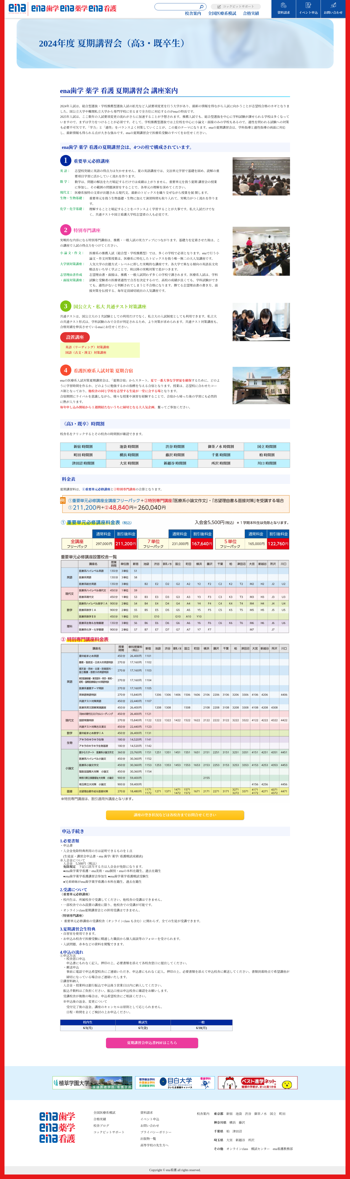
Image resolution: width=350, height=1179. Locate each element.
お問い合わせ (333, 12)
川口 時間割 (267, 463)
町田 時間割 (83, 455)
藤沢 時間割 (174, 455)
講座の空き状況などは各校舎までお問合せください (175, 815)
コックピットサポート (238, 6)
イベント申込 (308, 12)
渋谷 (248, 1114)
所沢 (251, 1140)
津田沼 (237, 1131)
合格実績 (251, 13)
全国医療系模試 (222, 13)
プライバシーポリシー (156, 1132)
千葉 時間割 (220, 455)
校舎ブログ (101, 1126)
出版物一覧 (148, 1139)
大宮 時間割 (129, 463)
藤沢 (242, 1122)
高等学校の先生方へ (154, 1145)
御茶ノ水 (260, 1114)
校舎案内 (193, 13)
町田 (282, 1114)
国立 (273, 1114)
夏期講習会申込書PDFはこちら (152, 1043)
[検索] (201, 7)
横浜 (232, 1122)
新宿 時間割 (83, 447)
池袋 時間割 (129, 447)
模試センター (260, 1149)
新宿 (229, 1114)
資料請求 (283, 12)
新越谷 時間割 (175, 463)
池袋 (239, 1114)
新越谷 (240, 1140)
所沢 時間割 (220, 463)
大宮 (229, 1140)
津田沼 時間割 (83, 463)
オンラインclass (237, 1149)
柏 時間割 (267, 455)
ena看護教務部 (283, 1149)
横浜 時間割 (129, 455)
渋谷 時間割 (174, 447)
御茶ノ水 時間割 (221, 447)
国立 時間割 (267, 447)
